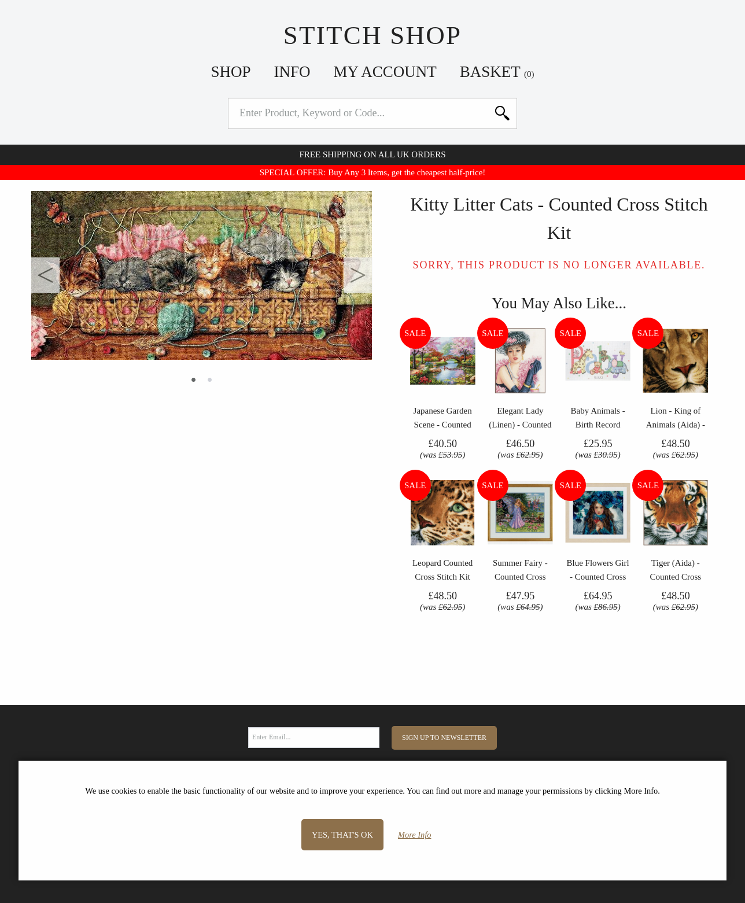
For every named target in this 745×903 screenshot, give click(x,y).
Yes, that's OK (342, 834)
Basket (497, 71)
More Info (414, 834)
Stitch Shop (372, 35)
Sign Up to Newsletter (444, 738)
